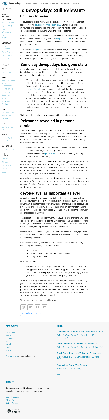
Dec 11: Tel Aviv (7, 55)
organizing (66, 4)
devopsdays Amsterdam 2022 (48, 25)
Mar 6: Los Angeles (9, 72)
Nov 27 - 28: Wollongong (6, 30)
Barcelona (5, 159)
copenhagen (10, 338)
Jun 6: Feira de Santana (7, 128)
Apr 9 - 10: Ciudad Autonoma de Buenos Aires (8, 83)
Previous (27, 313)
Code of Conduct (12, 403)
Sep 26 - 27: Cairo (8, 149)
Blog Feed (60, 375)
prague (8, 341)
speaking (54, 4)
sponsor (44, 4)
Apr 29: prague (7, 98)
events (28, 4)
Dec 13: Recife (7, 59)
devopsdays (37, 50)
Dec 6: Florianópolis (6, 47)
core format (35, 89)
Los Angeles (10, 332)
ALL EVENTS (7, 9)
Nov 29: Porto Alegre (7, 36)
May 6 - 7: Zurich (8, 113)
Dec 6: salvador (7, 52)
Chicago (5, 162)
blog (35, 4)
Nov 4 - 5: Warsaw (8, 23)
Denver (4, 169)
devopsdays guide (63, 39)
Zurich (8, 347)
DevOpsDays (12, 4)
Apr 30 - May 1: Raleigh (7, 103)
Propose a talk (12, 356)
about (76, 4)
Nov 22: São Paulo (8, 26)
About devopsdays (13, 397)
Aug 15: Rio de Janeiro (7, 139)
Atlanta (8, 335)
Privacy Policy (11, 400)
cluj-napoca (6, 165)
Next (38, 313)
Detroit (4, 172)
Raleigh (8, 344)
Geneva (8, 350)
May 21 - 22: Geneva (6, 117)
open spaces (49, 153)
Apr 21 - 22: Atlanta (9, 89)
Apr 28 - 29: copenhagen (6, 93)
